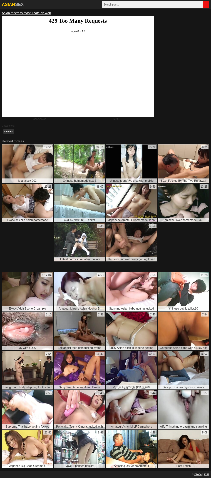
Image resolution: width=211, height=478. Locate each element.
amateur (8, 131)
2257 (206, 474)
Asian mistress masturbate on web (26, 13)
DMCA (198, 474)
